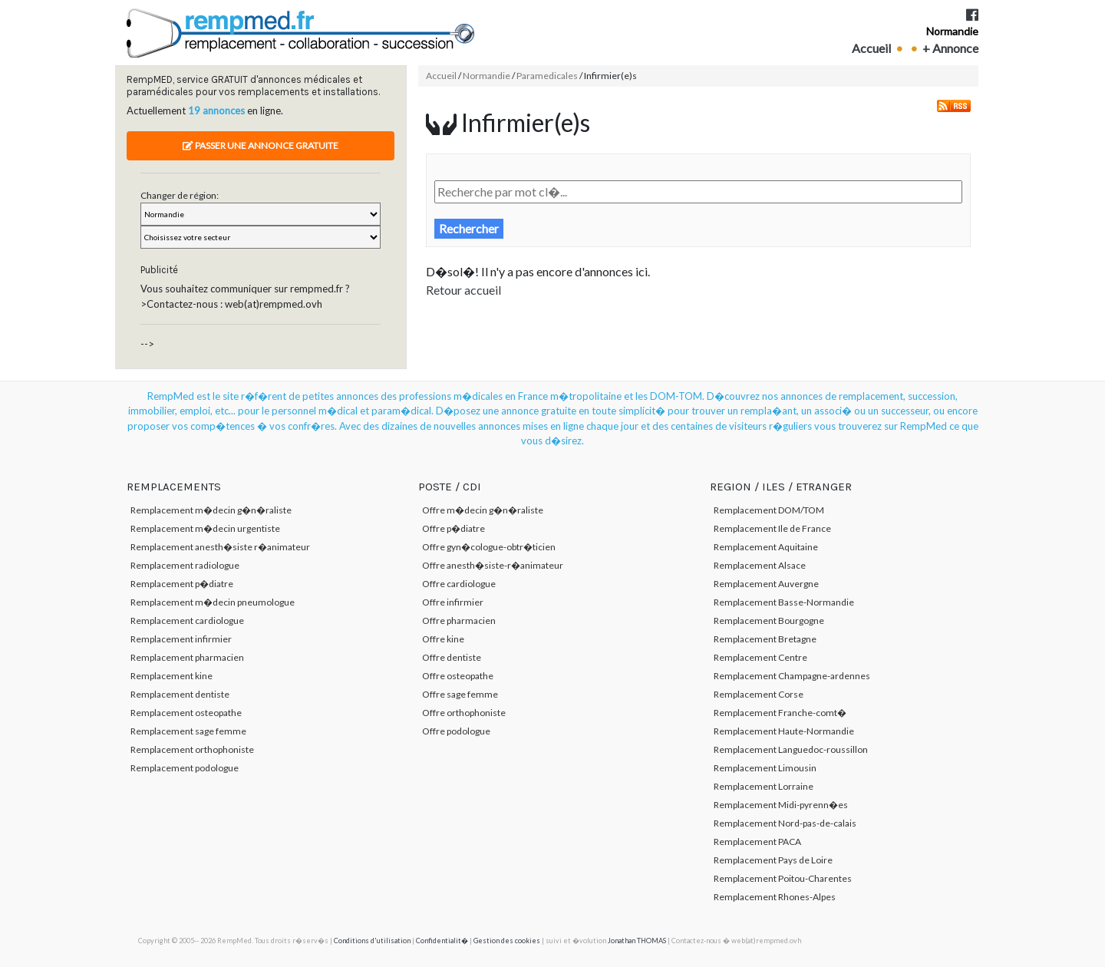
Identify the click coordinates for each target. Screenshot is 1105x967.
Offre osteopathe (457, 676)
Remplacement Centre (760, 657)
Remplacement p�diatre (181, 583)
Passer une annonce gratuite (260, 145)
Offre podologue (456, 731)
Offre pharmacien (459, 620)
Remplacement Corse (758, 694)
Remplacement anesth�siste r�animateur (220, 547)
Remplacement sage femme (188, 731)
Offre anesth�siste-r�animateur (492, 565)
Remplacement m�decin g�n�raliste (211, 510)
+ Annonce (950, 48)
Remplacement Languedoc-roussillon (791, 749)
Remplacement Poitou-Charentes (783, 878)
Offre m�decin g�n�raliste (482, 510)
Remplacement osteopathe (186, 712)
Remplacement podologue (184, 768)
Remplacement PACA (757, 841)
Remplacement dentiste (179, 694)
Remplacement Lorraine (763, 786)
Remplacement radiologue (184, 565)
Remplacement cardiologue (187, 620)
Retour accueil (463, 289)
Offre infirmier (452, 602)
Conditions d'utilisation (372, 940)
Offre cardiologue (459, 583)
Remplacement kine (171, 676)
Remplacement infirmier (181, 639)
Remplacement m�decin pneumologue (212, 602)
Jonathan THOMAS (637, 940)
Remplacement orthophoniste (192, 749)
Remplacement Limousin (765, 768)
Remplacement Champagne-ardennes (792, 676)
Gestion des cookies (506, 940)
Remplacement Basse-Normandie (784, 602)
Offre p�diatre (453, 528)
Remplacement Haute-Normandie (784, 731)
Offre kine (443, 639)
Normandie (952, 31)
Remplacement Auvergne (766, 583)
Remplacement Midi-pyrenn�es (781, 804)
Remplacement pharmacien (187, 657)
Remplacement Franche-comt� (780, 712)
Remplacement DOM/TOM (769, 510)
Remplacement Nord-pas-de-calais (785, 823)
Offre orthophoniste (464, 712)
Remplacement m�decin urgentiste (205, 528)
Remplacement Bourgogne (769, 620)
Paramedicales (547, 75)
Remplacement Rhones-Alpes (775, 897)
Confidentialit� (442, 940)
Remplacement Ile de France (772, 528)
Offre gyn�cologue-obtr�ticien (489, 547)
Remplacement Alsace (760, 565)
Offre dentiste (451, 657)
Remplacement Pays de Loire (773, 860)
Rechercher (469, 228)
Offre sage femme (460, 694)
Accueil (871, 48)
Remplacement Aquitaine (766, 547)
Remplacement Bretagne (765, 639)
